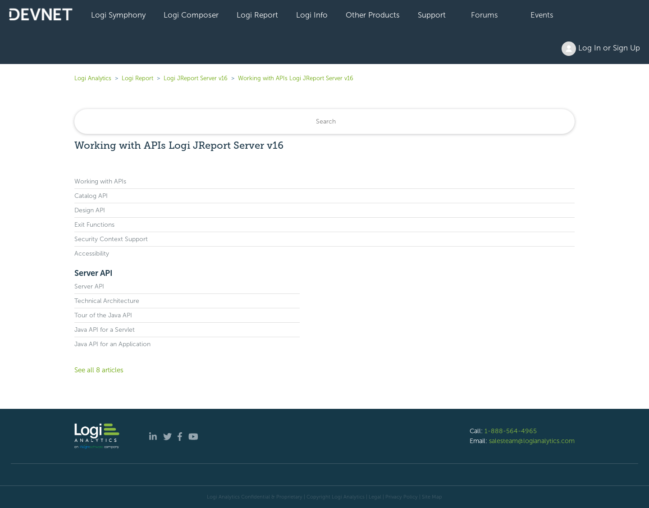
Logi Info (312, 14)
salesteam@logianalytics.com (532, 441)
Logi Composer (191, 14)
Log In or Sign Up (601, 48)
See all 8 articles (98, 370)
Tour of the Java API (103, 315)
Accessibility (91, 253)
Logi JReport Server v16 (196, 78)
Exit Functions (94, 225)
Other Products (373, 14)
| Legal (373, 497)
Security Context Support (111, 239)
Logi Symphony (118, 14)
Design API (89, 210)
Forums (484, 14)
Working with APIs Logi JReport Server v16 (295, 78)
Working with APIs (100, 181)
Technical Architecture (106, 301)
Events (541, 14)
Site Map (432, 497)
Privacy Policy (401, 497)
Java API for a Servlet (104, 330)
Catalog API (91, 196)
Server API (93, 273)
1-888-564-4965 (510, 431)
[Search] (324, 121)
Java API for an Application (112, 344)
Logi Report (257, 14)
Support (432, 14)
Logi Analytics (92, 78)
